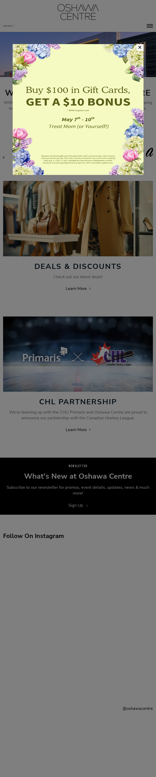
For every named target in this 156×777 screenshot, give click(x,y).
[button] (139, 47)
